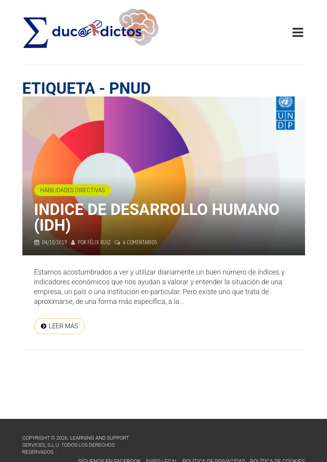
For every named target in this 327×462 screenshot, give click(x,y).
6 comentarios (140, 242)
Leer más (63, 326)
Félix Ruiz (99, 242)
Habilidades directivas (72, 190)
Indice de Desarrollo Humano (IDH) (157, 217)
